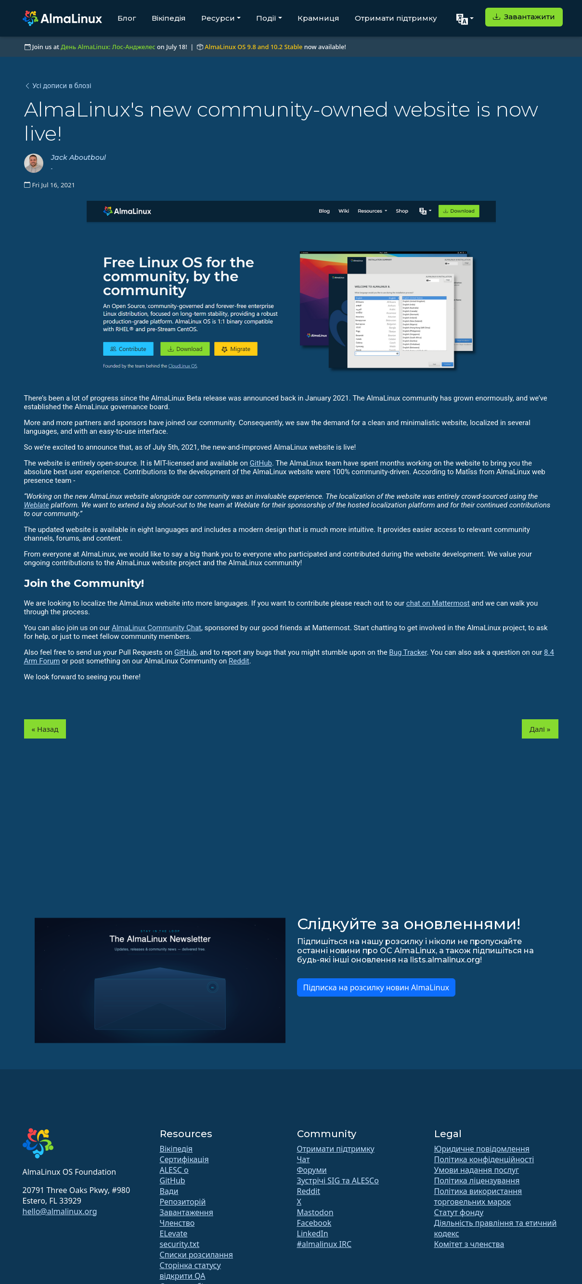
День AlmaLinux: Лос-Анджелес (108, 46)
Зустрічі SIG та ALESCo (338, 1180)
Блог (126, 18)
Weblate (37, 505)
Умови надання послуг (476, 1170)
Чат (303, 1159)
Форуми (312, 1170)
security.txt (180, 1244)
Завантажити (524, 16)
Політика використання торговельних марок (478, 1196)
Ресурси (218, 18)
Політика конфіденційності (484, 1159)
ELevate (174, 1233)
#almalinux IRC (324, 1244)
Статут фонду (459, 1212)
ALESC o (174, 1170)
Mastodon (315, 1212)
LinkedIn (312, 1233)
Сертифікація (184, 1159)
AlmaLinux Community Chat (156, 627)
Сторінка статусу (190, 1265)
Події (266, 18)
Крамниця (318, 18)
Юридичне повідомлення (482, 1148)
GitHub (261, 463)
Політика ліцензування (477, 1180)
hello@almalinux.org (60, 1211)
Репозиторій (183, 1201)
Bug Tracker (408, 652)
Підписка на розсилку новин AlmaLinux (376, 987)
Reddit (239, 661)
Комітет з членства (469, 1244)
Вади (169, 1191)
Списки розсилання (196, 1254)
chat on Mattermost (438, 603)
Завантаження (186, 1212)
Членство (177, 1223)
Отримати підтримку (396, 18)
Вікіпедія (169, 18)
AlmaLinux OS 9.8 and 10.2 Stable (253, 46)
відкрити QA (183, 1276)
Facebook (314, 1223)
